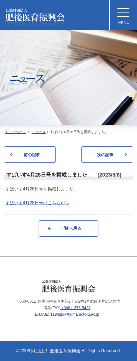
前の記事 (32, 154)
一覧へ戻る (71, 228)
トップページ (15, 132)
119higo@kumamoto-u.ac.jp (74, 314)
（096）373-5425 (75, 308)
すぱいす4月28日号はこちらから (37, 202)
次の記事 (105, 154)
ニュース (39, 132)
